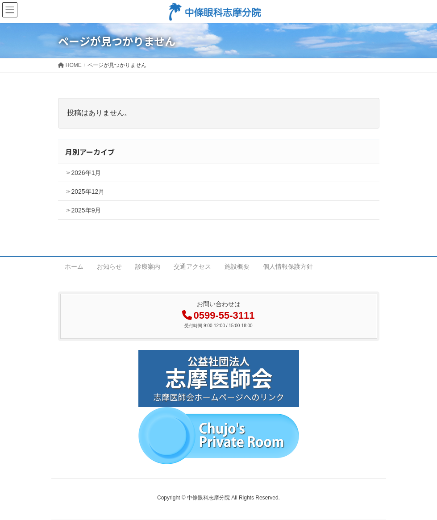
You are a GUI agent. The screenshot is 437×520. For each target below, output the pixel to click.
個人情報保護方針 (288, 266)
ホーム (74, 266)
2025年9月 (86, 210)
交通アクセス (192, 266)
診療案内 (147, 266)
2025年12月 (88, 191)
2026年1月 (86, 172)
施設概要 (237, 266)
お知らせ (109, 266)
